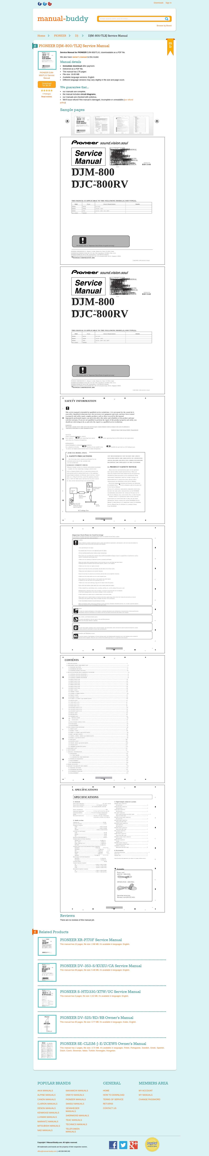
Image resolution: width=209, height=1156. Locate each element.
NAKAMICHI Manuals (77, 1090)
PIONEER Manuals (76, 1099)
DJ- (77, 35)
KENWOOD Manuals (48, 1112)
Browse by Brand (164, 25)
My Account (146, 1090)
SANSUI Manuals (75, 1104)
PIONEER (60, 35)
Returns (108, 1104)
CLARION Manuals (48, 1104)
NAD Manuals (45, 1130)
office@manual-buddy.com (47, 1151)
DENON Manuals (47, 1108)
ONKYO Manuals (75, 1095)
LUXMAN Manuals (47, 1117)
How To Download (113, 1095)
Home (41, 35)
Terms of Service (113, 1099)
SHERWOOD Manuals (77, 1115)
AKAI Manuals (45, 1090)
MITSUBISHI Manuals (49, 1126)
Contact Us (109, 1108)
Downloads (158, 3)
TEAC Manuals (74, 1120)
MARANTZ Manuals (48, 1121)
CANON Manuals (47, 1099)
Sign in (169, 3)
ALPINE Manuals (47, 1095)
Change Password (149, 1099)
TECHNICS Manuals (76, 1124)
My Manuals (146, 1095)
